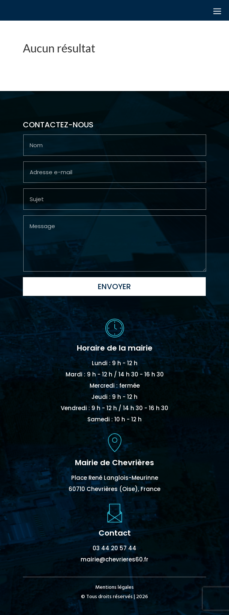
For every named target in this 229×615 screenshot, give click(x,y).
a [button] (217, 12)
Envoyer (114, 286)
